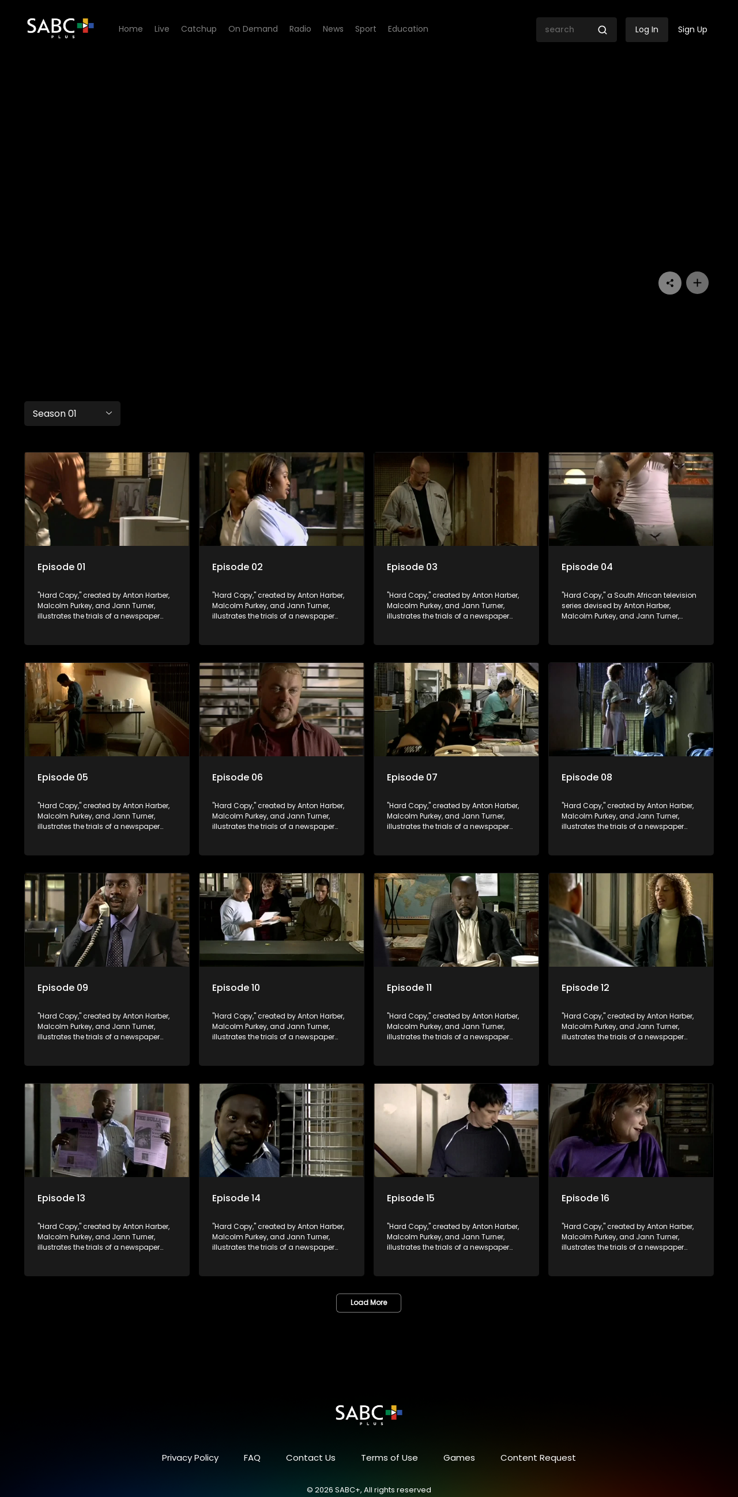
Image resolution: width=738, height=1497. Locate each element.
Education (408, 29)
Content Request (538, 1457)
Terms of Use (389, 1457)
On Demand (253, 29)
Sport (365, 29)
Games (459, 1457)
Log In (646, 29)
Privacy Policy (190, 1457)
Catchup (199, 29)
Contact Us (311, 1457)
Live (162, 29)
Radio (300, 29)
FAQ (252, 1457)
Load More (369, 1302)
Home (131, 29)
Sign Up (692, 29)
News (333, 29)
